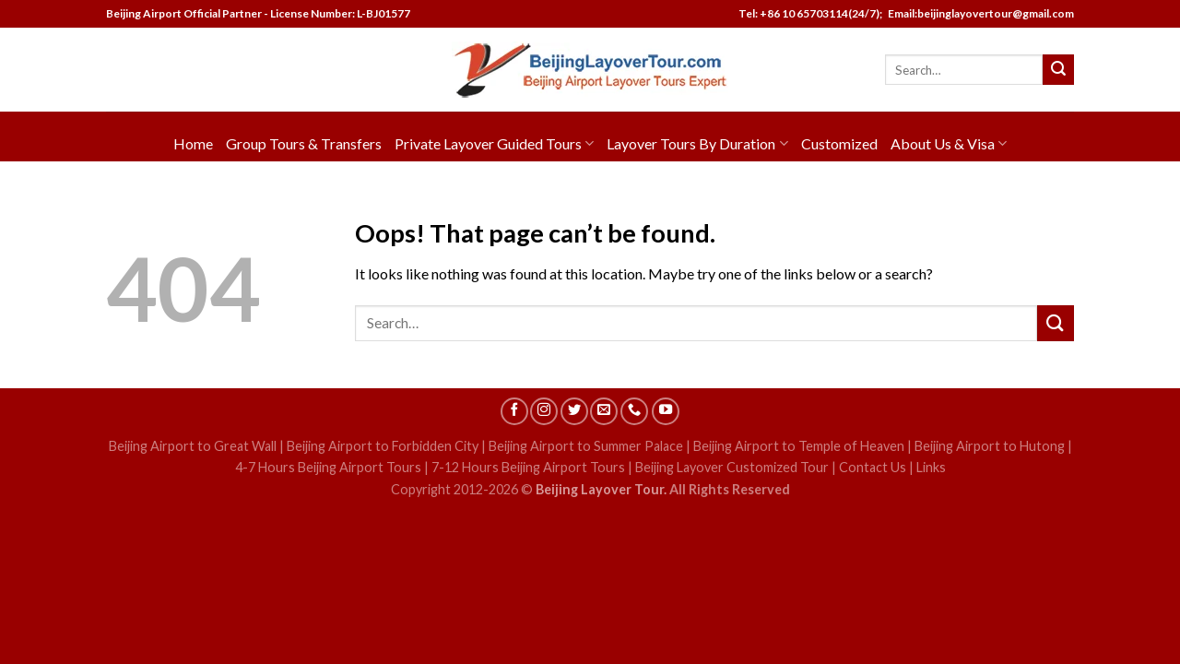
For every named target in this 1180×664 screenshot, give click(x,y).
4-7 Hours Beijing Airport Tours (328, 467)
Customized (839, 143)
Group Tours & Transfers (304, 143)
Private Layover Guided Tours (494, 143)
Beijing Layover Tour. (601, 489)
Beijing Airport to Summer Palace (586, 446)
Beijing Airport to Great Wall (193, 446)
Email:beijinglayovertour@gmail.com (979, 13)
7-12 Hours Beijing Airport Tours (528, 467)
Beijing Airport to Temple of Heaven (798, 446)
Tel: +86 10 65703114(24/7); (810, 13)
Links (931, 467)
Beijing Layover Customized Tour (732, 467)
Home (193, 143)
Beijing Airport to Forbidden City (382, 446)
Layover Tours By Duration (697, 143)
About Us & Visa (949, 143)
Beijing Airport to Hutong (989, 446)
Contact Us (872, 467)
